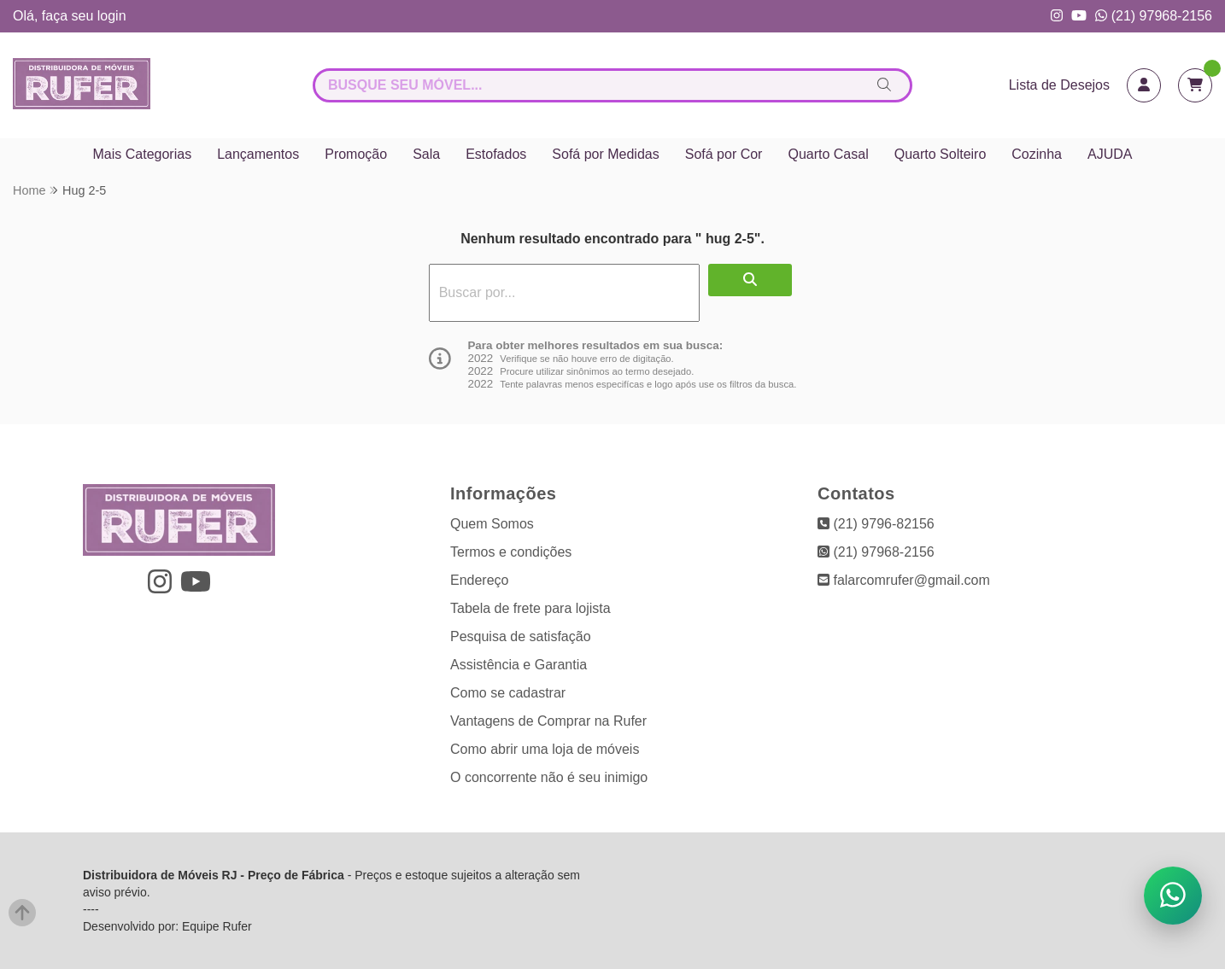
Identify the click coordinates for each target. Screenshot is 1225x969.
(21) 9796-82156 (876, 524)
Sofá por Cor (724, 154)
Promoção (356, 154)
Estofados (496, 154)
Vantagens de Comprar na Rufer (548, 721)
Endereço (479, 580)
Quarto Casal (828, 154)
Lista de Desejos (1059, 85)
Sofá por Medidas (605, 154)
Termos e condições (510, 552)
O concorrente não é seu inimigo (549, 777)
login (111, 16)
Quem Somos (492, 524)
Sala (426, 154)
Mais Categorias (142, 154)
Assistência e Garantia (518, 664)
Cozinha (1036, 154)
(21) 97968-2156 (1153, 16)
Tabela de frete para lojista (530, 608)
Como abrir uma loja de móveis (544, 749)
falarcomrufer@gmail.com (904, 580)
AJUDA (1109, 154)
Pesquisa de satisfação (520, 636)
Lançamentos (258, 154)
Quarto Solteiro (940, 154)
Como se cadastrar (508, 693)
